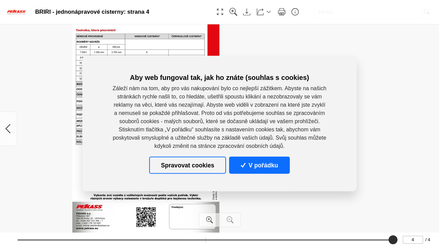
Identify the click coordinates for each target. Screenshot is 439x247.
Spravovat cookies (187, 165)
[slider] (393, 239)
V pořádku (259, 165)
